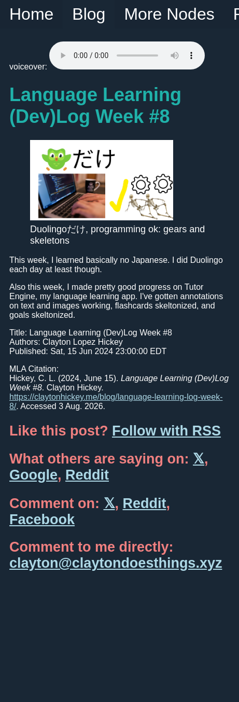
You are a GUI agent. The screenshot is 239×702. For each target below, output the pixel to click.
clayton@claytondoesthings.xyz (115, 563)
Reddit (87, 475)
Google (33, 475)
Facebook (42, 519)
